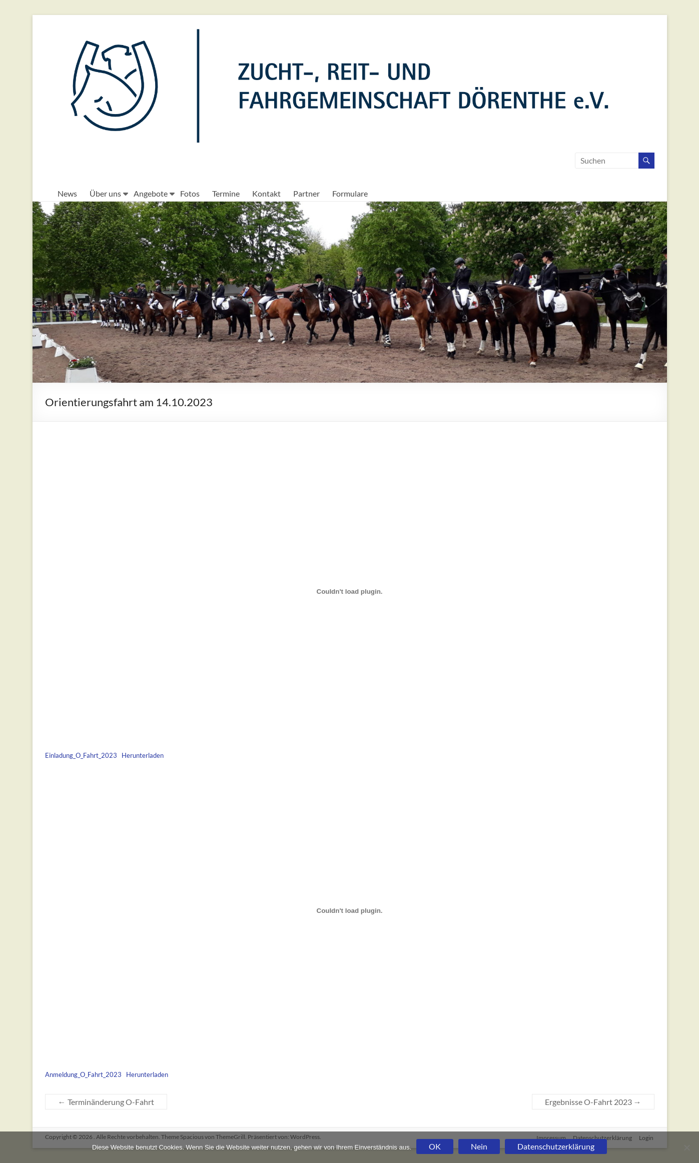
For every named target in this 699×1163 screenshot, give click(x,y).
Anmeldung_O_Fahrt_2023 (83, 1074)
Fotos (190, 193)
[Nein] (686, 1147)
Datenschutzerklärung (555, 1146)
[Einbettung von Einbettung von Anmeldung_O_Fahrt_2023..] (349, 910)
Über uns (105, 193)
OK (435, 1146)
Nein (479, 1146)
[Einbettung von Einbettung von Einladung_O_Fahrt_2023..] (349, 592)
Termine (226, 193)
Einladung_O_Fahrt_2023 (81, 755)
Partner (306, 193)
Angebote (151, 193)
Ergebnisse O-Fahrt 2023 (593, 1101)
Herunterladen (143, 755)
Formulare (350, 193)
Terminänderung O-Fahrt (106, 1101)
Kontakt (266, 193)
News (67, 193)
